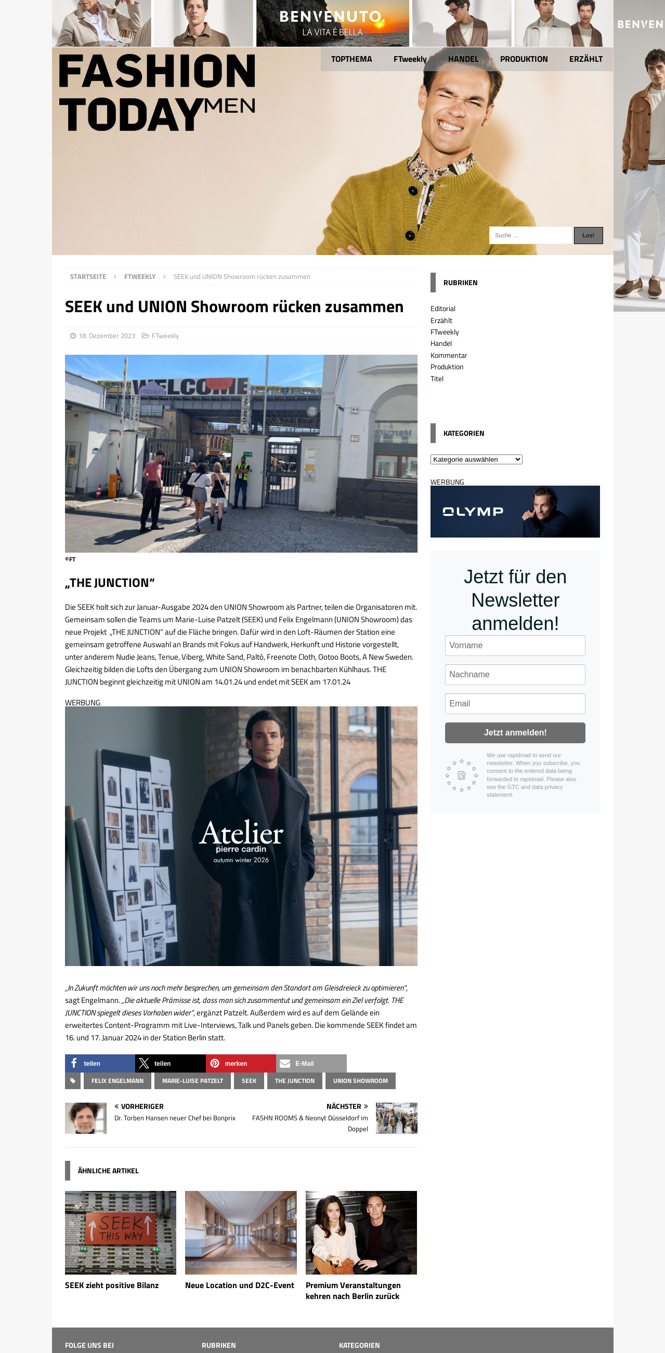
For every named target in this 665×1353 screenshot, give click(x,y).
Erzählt (441, 320)
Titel (437, 378)
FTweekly (410, 58)
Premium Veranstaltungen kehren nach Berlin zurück (353, 1290)
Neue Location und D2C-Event (239, 1285)
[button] (100, 1063)
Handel (441, 343)
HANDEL (463, 58)
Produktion (447, 366)
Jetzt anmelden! (515, 732)
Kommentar (449, 355)
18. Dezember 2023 (107, 335)
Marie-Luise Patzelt (192, 1081)
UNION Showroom (360, 1081)
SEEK (249, 1081)
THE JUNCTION (295, 1081)
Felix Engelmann (118, 1081)
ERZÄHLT (586, 58)
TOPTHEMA (351, 58)
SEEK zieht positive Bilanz (112, 1285)
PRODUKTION (524, 58)
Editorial (443, 308)
